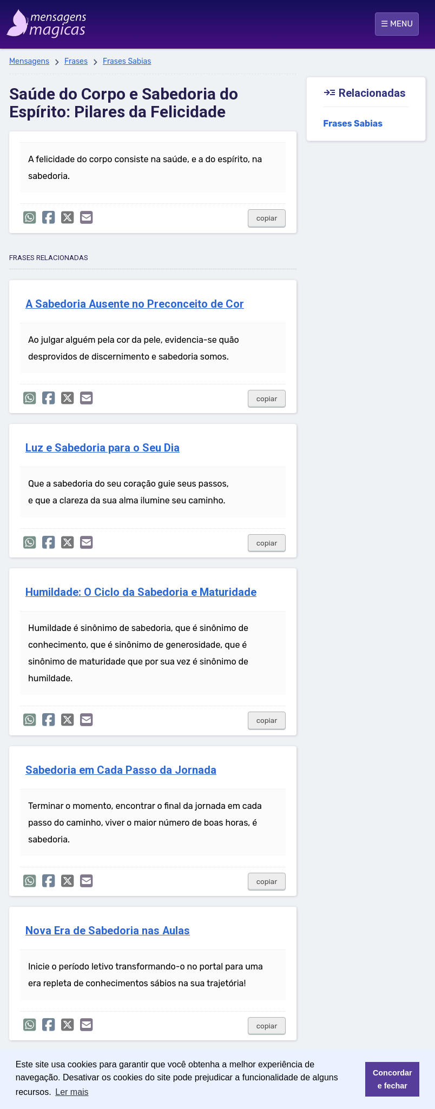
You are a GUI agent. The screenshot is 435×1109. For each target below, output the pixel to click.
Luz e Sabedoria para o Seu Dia (102, 448)
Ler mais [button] (71, 1092)
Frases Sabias (127, 61)
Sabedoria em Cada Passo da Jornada (120, 770)
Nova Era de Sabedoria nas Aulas (107, 931)
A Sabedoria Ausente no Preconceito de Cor (134, 304)
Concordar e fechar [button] (392, 1079)
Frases (76, 61)
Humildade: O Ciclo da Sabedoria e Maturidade (140, 592)
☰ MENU (397, 24)
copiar (267, 218)
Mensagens (29, 61)
